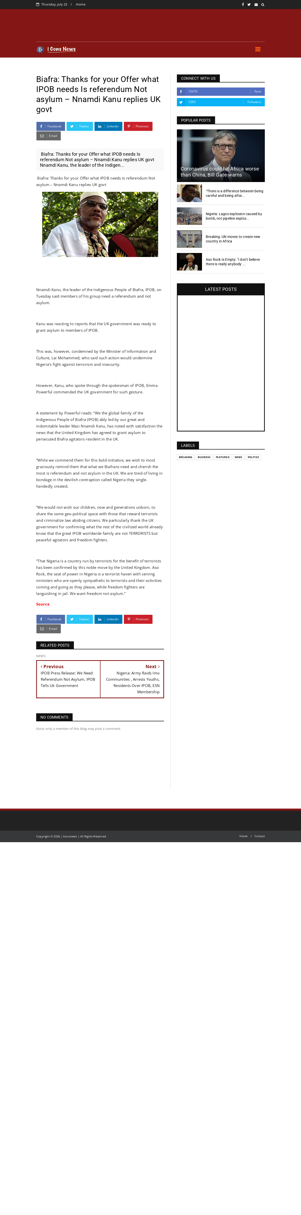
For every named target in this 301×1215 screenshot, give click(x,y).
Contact (260, 836)
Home (80, 4)
